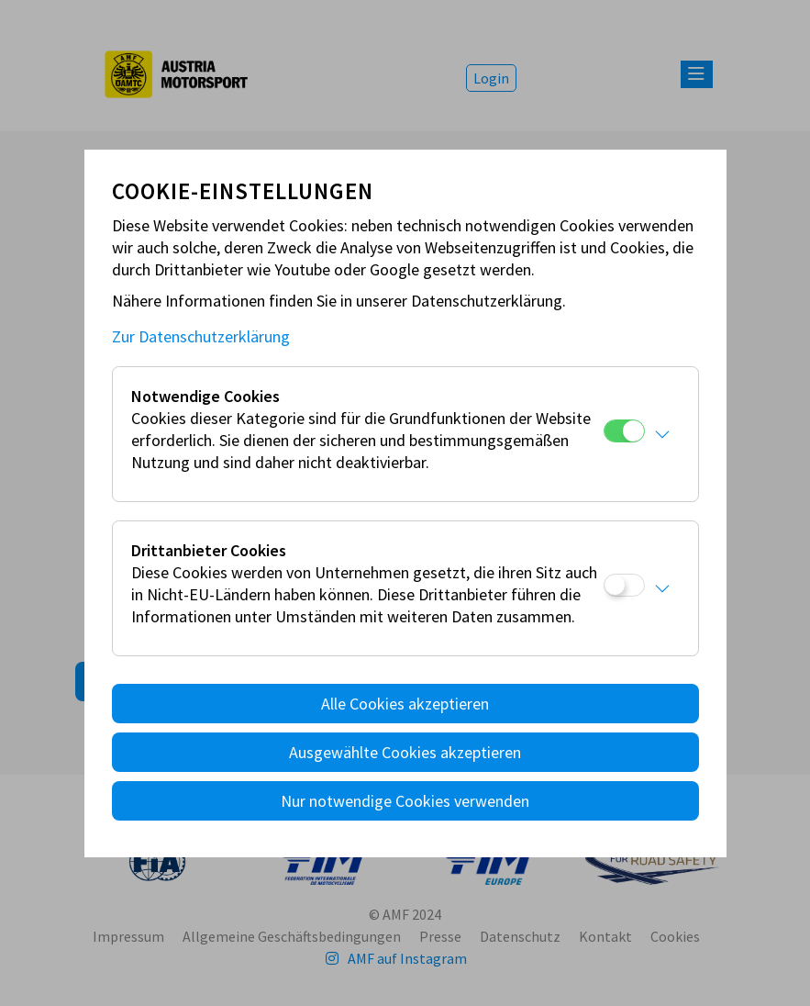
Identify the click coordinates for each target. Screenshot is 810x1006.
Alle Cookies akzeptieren (405, 703)
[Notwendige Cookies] (624, 430)
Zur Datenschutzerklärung (201, 336)
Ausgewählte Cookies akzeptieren (405, 752)
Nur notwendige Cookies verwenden (405, 800)
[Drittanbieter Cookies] (624, 585)
